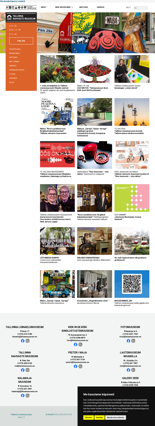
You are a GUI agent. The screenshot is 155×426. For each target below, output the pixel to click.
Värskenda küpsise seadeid (12, 1)
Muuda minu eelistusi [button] (115, 417)
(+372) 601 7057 (130, 363)
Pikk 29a (21, 41)
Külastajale (15, 49)
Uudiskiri (13, 78)
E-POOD (12, 74)
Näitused (13, 57)
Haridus (12, 66)
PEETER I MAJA (77, 352)
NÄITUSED (83, 7)
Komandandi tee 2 (77, 335)
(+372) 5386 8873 (77, 338)
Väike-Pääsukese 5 (130, 382)
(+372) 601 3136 (77, 359)
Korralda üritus (16, 70)
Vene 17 (24, 331)
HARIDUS (100, 7)
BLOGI (11, 82)
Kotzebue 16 (25, 386)
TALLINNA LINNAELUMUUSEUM (25, 327)
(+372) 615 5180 (25, 334)
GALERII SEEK (130, 378)
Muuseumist (14, 53)
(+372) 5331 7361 (130, 334)
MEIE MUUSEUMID (62, 7)
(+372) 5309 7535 (130, 385)
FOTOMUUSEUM (130, 327)
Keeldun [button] (99, 417)
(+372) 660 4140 (25, 363)
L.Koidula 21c (130, 360)
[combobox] (140, 8)
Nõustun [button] (88, 417)
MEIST (43, 7)
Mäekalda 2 (77, 357)
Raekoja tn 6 (130, 331)
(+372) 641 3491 (25, 389)
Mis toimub (14, 62)
